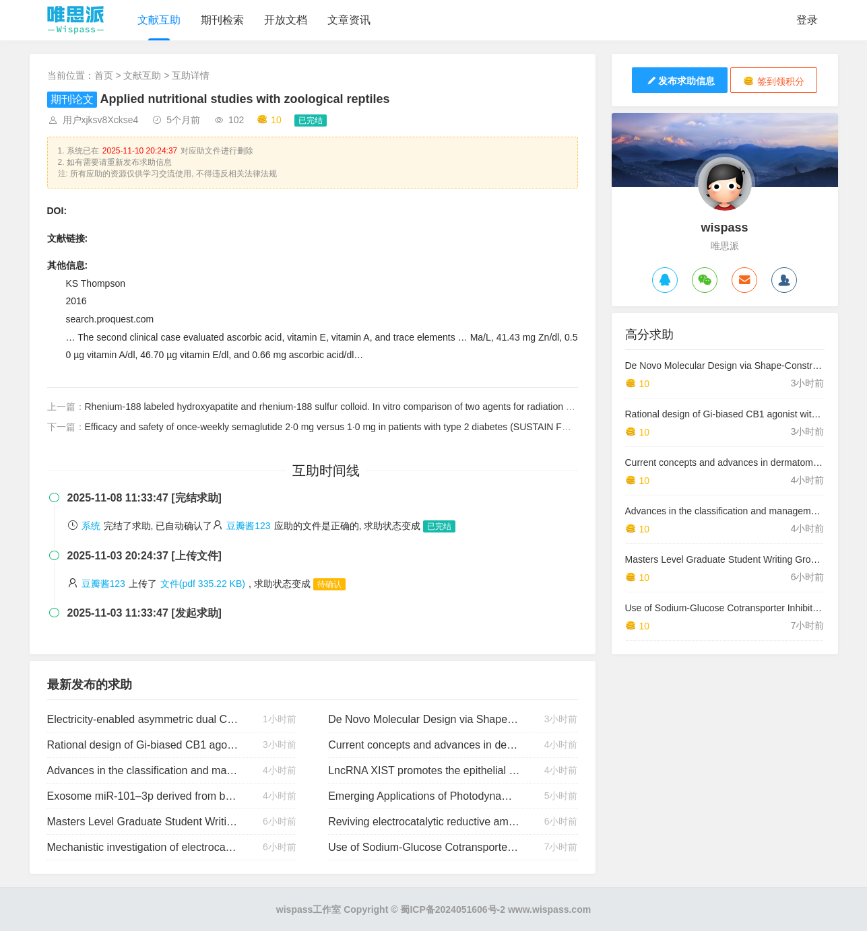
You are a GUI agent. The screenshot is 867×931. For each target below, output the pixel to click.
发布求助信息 (680, 80)
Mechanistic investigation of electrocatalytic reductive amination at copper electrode (143, 847)
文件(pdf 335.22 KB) (202, 583)
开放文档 (285, 20)
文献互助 (159, 20)
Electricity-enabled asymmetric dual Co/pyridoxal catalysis (143, 719)
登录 (807, 20)
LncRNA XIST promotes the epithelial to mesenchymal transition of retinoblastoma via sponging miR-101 (424, 770)
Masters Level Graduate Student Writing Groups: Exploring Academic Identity (143, 821)
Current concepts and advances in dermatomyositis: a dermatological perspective (424, 745)
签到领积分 (773, 81)
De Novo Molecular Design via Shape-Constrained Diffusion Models (424, 719)
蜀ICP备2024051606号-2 (452, 909)
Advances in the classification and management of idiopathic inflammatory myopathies (143, 770)
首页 (103, 75)
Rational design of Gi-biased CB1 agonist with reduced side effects (143, 745)
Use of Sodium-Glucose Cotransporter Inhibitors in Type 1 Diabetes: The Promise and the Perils (424, 847)
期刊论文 (72, 99)
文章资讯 (349, 20)
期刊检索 (222, 20)
